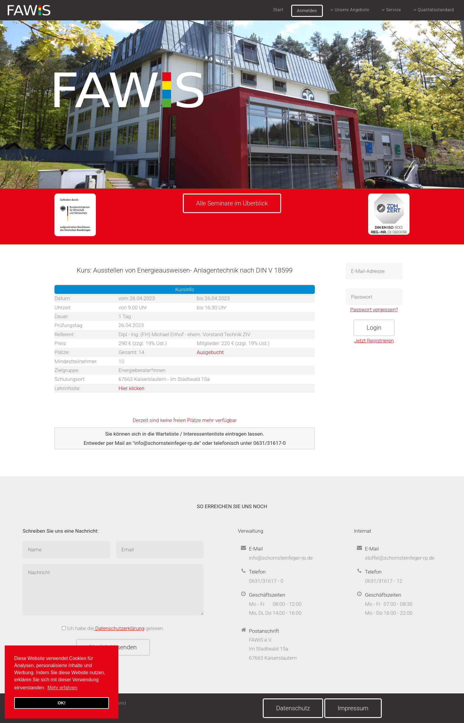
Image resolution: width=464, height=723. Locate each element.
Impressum (353, 708)
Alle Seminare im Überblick (232, 203)
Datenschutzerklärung (119, 628)
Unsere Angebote (350, 9)
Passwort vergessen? (374, 310)
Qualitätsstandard (434, 9)
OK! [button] (61, 703)
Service (391, 9)
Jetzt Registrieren (374, 341)
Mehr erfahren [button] (63, 687)
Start (278, 9)
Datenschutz (293, 708)
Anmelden (307, 10)
